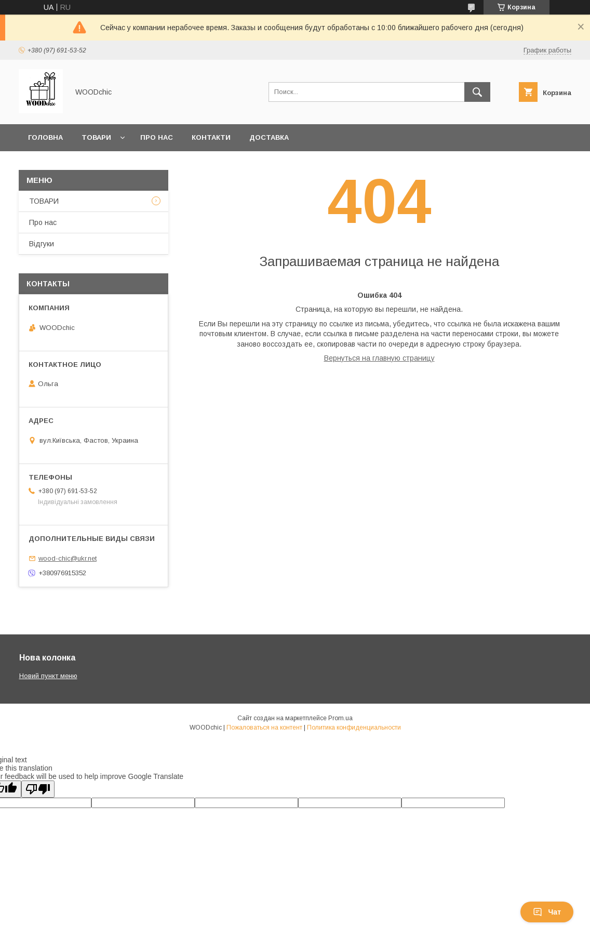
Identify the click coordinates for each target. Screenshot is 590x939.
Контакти (211, 137)
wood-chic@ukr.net (67, 558)
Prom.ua (340, 718)
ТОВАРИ (44, 201)
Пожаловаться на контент (264, 727)
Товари (96, 137)
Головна (45, 137)
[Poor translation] (38, 789)
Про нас (156, 137)
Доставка (269, 137)
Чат (547, 912)
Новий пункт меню (48, 676)
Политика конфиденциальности (354, 727)
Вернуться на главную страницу (379, 358)
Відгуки (41, 244)
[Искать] (477, 92)
